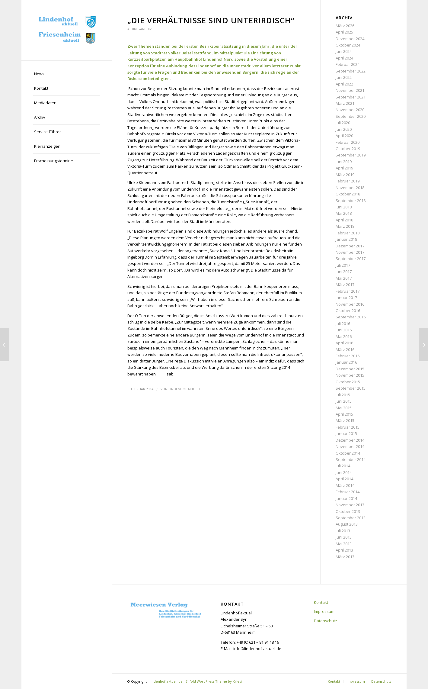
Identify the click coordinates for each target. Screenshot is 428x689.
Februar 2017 (347, 291)
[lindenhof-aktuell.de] (67, 30)
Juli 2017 (343, 265)
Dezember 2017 (350, 246)
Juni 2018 (344, 207)
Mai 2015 (344, 408)
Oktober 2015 (348, 382)
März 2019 (345, 174)
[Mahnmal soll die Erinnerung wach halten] (4, 344)
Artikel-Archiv (139, 29)
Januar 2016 (346, 362)
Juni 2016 (344, 330)
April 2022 (344, 84)
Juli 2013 (343, 530)
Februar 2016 (347, 356)
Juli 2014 (343, 465)
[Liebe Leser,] (423, 344)
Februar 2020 (347, 142)
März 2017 (345, 284)
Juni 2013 (344, 537)
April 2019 (344, 168)
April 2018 (344, 220)
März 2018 (345, 226)
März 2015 (345, 420)
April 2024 (344, 58)
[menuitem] (66, 74)
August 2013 (347, 524)
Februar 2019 (347, 181)
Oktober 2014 (348, 453)
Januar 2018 (346, 239)
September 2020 (351, 116)
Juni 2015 (344, 401)
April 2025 (344, 32)
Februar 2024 (347, 64)
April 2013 (344, 550)
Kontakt (321, 602)
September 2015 (351, 388)
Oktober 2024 (348, 45)
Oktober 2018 (348, 194)
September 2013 (351, 517)
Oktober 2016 (348, 310)
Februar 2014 (347, 491)
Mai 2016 (344, 336)
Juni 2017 (344, 271)
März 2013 (345, 556)
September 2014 (351, 459)
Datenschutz (325, 620)
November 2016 (350, 304)
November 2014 (350, 446)
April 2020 (344, 135)
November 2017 (350, 252)
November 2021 (350, 90)
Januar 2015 (346, 433)
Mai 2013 (344, 543)
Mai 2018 (344, 213)
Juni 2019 (344, 161)
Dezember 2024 (350, 38)
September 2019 (351, 155)
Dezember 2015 (350, 369)
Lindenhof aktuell (184, 389)
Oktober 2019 (348, 148)
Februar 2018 (347, 233)
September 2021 (351, 97)
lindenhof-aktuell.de (166, 681)
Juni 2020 (344, 129)
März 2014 (345, 485)
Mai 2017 (344, 278)
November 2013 (350, 504)
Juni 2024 (344, 51)
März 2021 (345, 103)
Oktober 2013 (348, 511)
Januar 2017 (346, 297)
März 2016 (345, 349)
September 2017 (351, 258)
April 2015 (344, 414)
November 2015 (350, 375)
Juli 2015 (343, 395)
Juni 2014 (344, 472)
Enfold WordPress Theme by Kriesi (214, 681)
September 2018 (351, 200)
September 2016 (351, 317)
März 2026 (345, 25)
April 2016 (344, 343)
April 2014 (344, 478)
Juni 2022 (344, 77)
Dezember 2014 (350, 440)
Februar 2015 (347, 427)
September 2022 (351, 71)
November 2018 (350, 187)
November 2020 (350, 109)
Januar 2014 (346, 498)
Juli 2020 (343, 122)
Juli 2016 (343, 323)
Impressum (324, 611)
